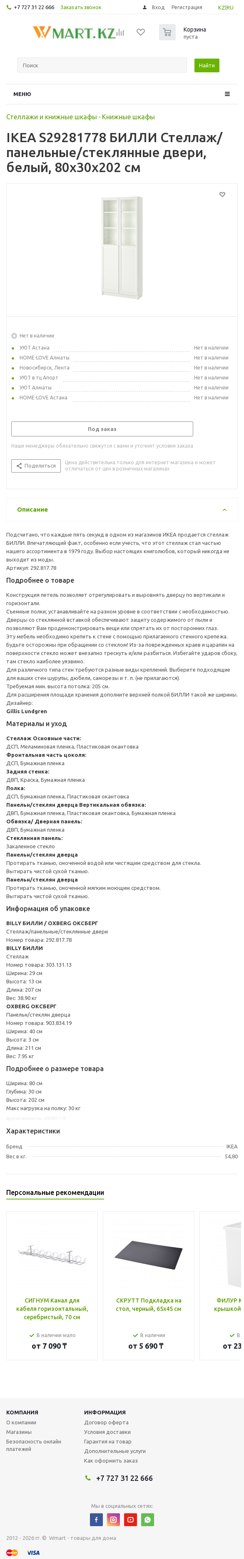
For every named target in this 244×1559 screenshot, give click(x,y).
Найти (207, 65)
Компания (22, 1412)
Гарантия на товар (108, 1441)
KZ (221, 7)
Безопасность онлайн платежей (33, 1445)
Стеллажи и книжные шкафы (51, 117)
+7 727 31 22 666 (34, 7)
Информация (105, 1412)
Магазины (19, 1432)
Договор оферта (106, 1422)
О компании (21, 1422)
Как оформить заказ (111, 1460)
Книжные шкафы (128, 117)
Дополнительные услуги (115, 1451)
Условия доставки (107, 1432)
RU (230, 7)
